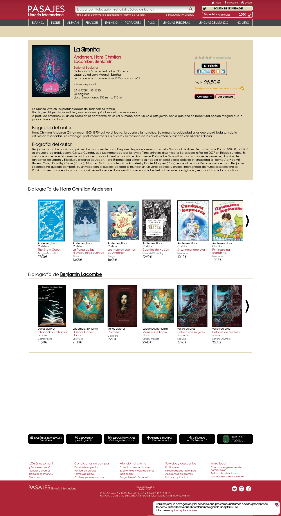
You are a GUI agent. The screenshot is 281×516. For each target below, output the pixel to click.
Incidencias (126, 473)
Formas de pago (84, 473)
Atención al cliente (133, 463)
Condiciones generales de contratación (226, 468)
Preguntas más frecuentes (135, 477)
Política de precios (85, 470)
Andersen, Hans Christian (97, 57)
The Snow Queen (49, 249)
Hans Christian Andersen (86, 189)
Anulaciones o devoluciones (227, 476)
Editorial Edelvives (86, 67)
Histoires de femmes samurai (226, 333)
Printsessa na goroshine (221, 251)
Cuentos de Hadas (155, 249)
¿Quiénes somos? (41, 463)
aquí (172, 510)
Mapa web (35, 477)
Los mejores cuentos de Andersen (121, 251)
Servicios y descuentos (180, 463)
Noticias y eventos (39, 470)
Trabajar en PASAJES (41, 473)
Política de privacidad (224, 473)
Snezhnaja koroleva (191, 249)
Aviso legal (218, 463)
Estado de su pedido (86, 467)
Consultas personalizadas (135, 467)
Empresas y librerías (176, 477)
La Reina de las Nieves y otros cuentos (88, 251)
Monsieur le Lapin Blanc (154, 333)
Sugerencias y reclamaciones (137, 470)
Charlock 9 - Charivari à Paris (53, 333)
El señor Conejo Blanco (84, 333)
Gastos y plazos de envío (89, 477)
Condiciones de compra (91, 463)
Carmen (113, 332)
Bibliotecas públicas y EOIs (180, 470)
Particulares (172, 467)
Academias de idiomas (179, 473)
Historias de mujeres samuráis (191, 333)
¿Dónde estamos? (39, 467)
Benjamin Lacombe (81, 274)
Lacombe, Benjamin (93, 61)
